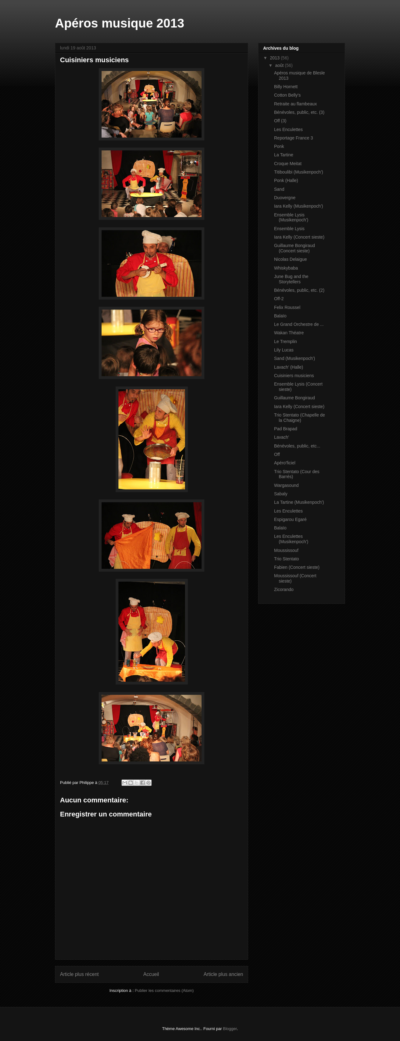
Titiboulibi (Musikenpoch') (298, 171)
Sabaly (281, 493)
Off (277, 454)
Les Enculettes (288, 129)
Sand (279, 189)
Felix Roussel (287, 307)
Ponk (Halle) (286, 180)
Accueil (151, 974)
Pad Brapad (285, 428)
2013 (275, 57)
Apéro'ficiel (284, 462)
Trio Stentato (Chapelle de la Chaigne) (299, 417)
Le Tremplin (285, 341)
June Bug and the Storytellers (291, 279)
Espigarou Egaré (290, 519)
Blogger (230, 1028)
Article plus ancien (223, 974)
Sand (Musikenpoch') (294, 358)
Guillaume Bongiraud (294, 397)
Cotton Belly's (287, 95)
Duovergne (285, 197)
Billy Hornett (286, 86)
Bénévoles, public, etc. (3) (299, 112)
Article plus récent (79, 974)
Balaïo (280, 315)
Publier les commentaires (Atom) (164, 990)
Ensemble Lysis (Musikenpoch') (291, 217)
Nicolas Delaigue (290, 259)
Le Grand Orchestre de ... (299, 324)
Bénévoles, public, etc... (297, 445)
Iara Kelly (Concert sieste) (299, 237)
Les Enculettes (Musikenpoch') (291, 539)
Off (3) (280, 120)
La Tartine (283, 154)
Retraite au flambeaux (295, 103)
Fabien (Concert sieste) (297, 567)
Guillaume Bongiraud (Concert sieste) (294, 248)
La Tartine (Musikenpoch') (299, 502)
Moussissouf (286, 550)
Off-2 (279, 298)
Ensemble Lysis (289, 228)
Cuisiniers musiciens (294, 375)
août (280, 65)
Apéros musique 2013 (119, 23)
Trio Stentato (286, 558)
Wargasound (286, 485)
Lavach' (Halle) (288, 367)
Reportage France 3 (293, 137)
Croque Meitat (288, 163)
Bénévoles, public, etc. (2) (299, 290)
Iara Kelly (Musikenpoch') (298, 206)
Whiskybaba (286, 267)
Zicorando (283, 589)
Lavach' (281, 437)
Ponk (279, 146)
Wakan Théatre (289, 332)
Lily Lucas (283, 349)
